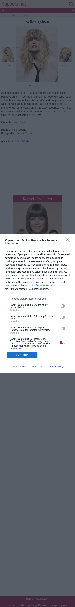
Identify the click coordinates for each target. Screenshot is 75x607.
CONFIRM (22, 355)
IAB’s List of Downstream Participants (44, 285)
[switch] (62, 306)
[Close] (69, 241)
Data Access (37, 366)
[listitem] (37, 299)
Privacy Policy (56, 366)
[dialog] (37, 303)
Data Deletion (19, 366)
